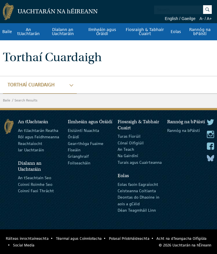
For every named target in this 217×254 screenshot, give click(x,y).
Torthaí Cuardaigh (31, 84)
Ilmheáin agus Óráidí (102, 31)
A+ (209, 18)
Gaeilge (188, 18)
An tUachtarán (28, 31)
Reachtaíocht (30, 143)
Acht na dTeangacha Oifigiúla (181, 238)
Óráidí (73, 136)
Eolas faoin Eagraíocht (138, 184)
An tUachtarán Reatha (38, 130)
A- (202, 18)
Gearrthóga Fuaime (85, 143)
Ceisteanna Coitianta (137, 190)
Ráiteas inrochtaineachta (27, 238)
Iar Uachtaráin (31, 150)
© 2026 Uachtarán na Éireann (185, 245)
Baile (7, 31)
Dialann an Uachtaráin (63, 31)
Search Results (25, 100)
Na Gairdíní (128, 155)
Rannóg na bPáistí (200, 31)
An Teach (126, 149)
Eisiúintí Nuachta (83, 130)
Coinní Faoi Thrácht (36, 190)
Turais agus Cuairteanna (140, 162)
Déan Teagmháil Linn (137, 210)
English (171, 18)
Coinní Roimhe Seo (35, 184)
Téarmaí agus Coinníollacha (79, 238)
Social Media (23, 245)
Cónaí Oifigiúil (131, 142)
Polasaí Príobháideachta (129, 238)
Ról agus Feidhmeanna (38, 136)
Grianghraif (78, 156)
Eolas (176, 31)
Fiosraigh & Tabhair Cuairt (145, 31)
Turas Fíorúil (129, 136)
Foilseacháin (79, 163)
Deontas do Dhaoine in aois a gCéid (138, 200)
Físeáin (74, 150)
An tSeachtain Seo (34, 177)
